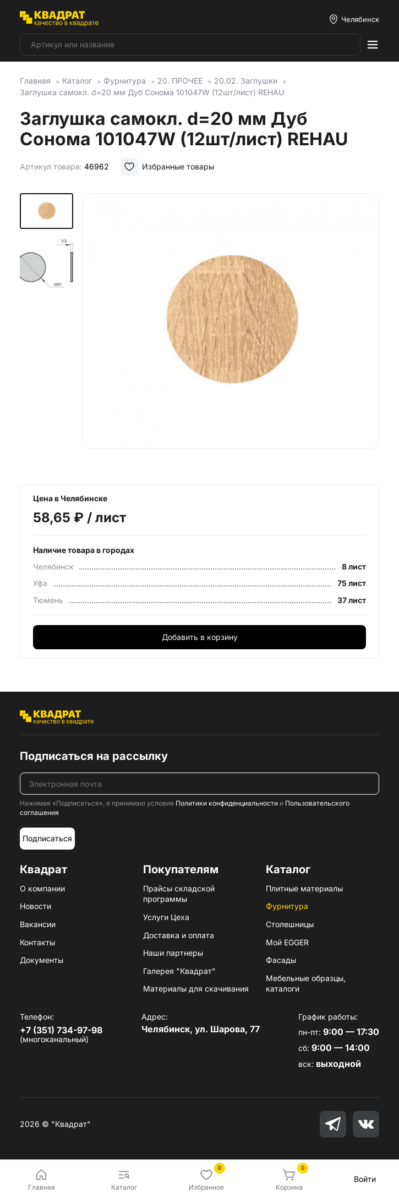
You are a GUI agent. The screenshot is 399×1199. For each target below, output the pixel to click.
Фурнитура (287, 906)
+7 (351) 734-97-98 (61, 1030)
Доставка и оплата (178, 935)
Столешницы (290, 924)
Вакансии (38, 924)
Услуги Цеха (166, 917)
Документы (41, 960)
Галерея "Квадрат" (179, 971)
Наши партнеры (173, 952)
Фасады (281, 960)
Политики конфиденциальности (227, 803)
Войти (365, 1179)
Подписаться (47, 838)
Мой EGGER (287, 942)
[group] (230, 331)
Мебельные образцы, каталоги (306, 983)
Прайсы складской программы (179, 894)
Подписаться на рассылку (94, 756)
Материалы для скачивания (196, 988)
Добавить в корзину (200, 637)
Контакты (37, 942)
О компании (42, 888)
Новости (35, 906)
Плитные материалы (304, 888)
